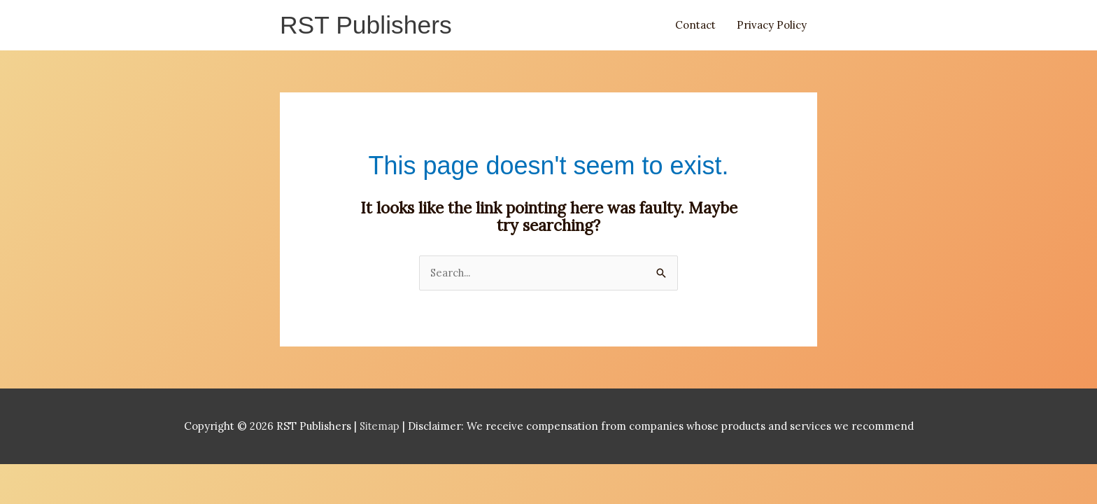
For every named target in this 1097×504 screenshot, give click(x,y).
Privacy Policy (772, 25)
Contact (695, 25)
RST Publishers (367, 25)
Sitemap (381, 427)
